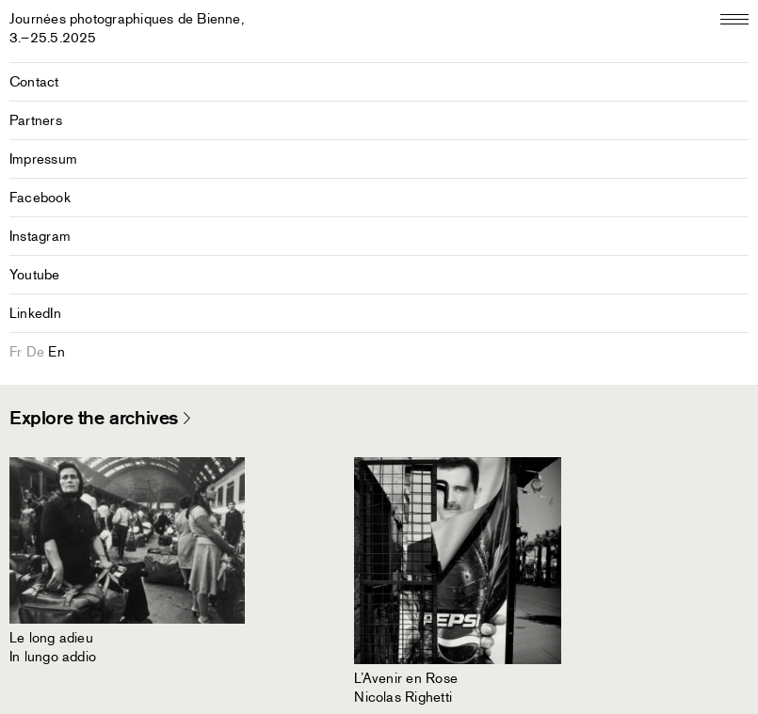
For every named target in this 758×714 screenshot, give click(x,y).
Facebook (40, 197)
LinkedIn (35, 313)
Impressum (43, 159)
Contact (34, 81)
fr (15, 351)
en (56, 351)
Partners (35, 120)
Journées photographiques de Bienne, (126, 28)
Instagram (40, 236)
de (35, 351)
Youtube (34, 274)
